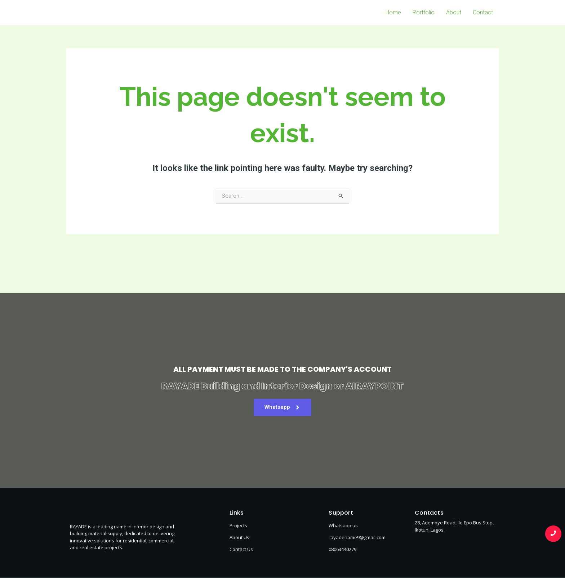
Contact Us (241, 549)
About (453, 12)
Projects (238, 526)
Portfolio (424, 12)
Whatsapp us (343, 526)
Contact (483, 12)
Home (393, 12)
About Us (239, 537)
